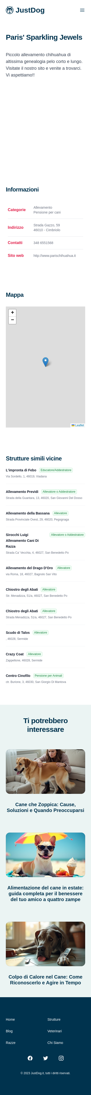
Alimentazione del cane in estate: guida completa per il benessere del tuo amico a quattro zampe (45, 893)
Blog (9, 1031)
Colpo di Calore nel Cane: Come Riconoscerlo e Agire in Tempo (45, 980)
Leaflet (78, 425)
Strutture (54, 1019)
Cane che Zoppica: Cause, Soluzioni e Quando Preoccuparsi (45, 807)
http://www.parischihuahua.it (54, 256)
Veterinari (55, 1031)
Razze (11, 1043)
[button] (45, 362)
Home (10, 1019)
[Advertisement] (45, 137)
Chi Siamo (55, 1043)
